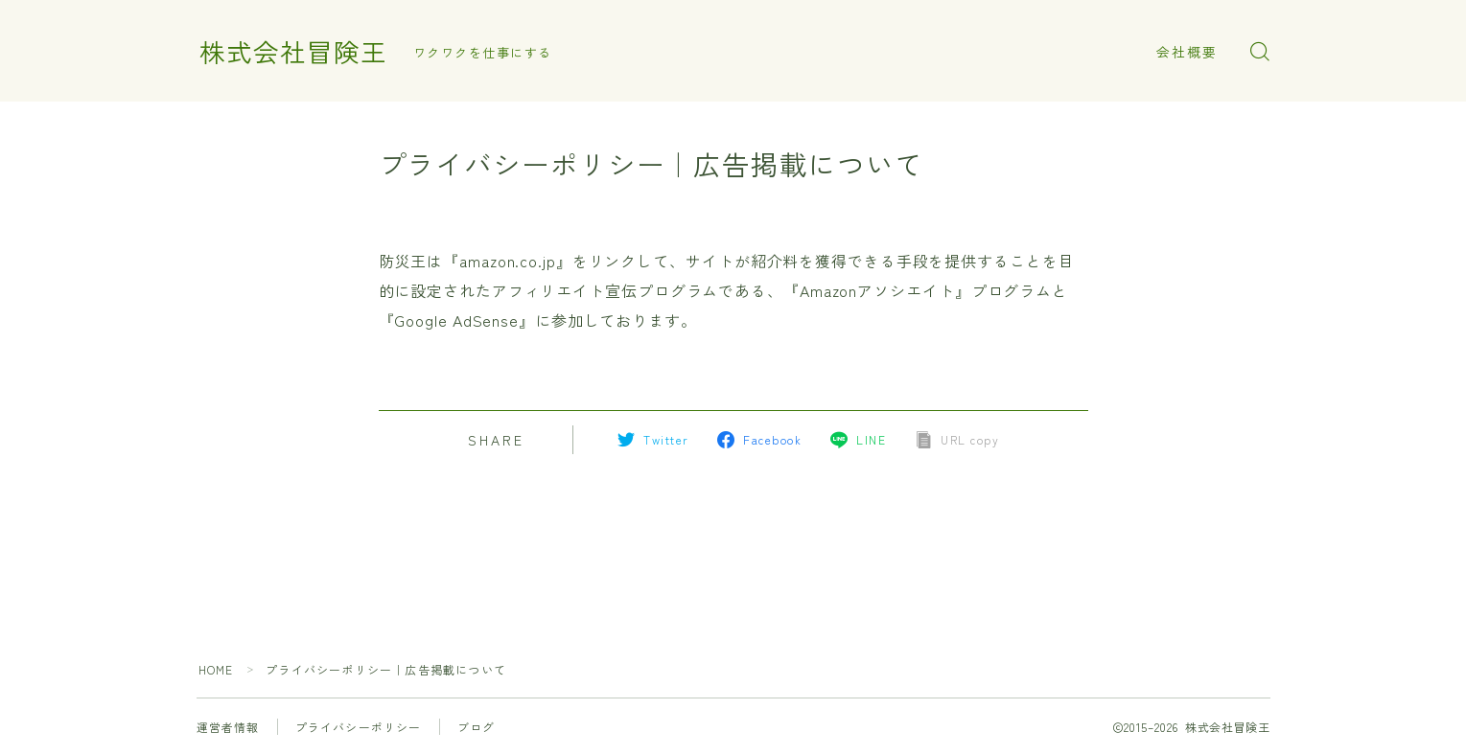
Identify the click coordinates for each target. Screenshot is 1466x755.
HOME (216, 669)
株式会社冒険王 (293, 51)
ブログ (476, 727)
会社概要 (1187, 51)
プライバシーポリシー (358, 727)
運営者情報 (228, 727)
